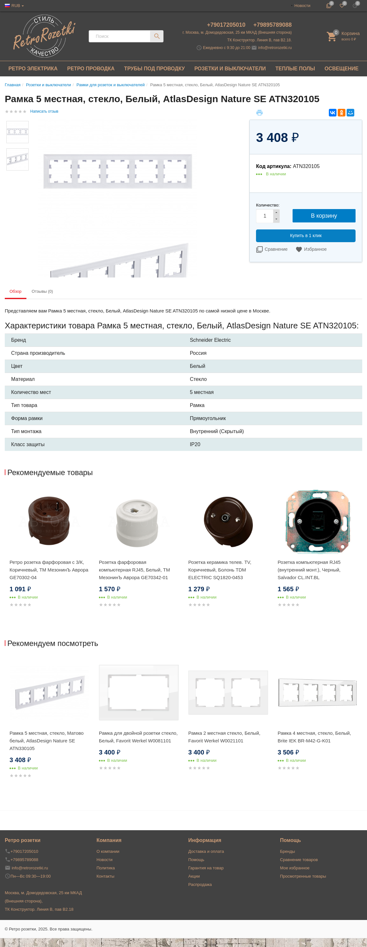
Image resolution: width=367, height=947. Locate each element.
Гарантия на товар (206, 868)
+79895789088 (272, 25)
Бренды (287, 851)
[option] (49, 555)
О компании (108, 851)
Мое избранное (295, 868)
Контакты (105, 876)
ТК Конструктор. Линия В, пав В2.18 (39, 909)
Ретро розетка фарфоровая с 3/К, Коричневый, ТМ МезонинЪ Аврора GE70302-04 (49, 569)
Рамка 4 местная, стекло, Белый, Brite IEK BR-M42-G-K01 (314, 736)
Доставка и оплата (206, 851)
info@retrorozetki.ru (275, 48)
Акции (194, 876)
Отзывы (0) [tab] (42, 291)
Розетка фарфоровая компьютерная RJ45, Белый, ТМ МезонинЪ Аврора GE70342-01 (134, 569)
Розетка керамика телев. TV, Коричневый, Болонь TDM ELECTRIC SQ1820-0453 (219, 569)
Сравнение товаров (299, 859)
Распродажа (200, 884)
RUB (15, 5)
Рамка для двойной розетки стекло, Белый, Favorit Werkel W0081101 (138, 736)
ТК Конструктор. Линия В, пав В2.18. (259, 40)
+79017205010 (227, 25)
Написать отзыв (44, 111)
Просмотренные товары (303, 876)
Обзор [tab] (16, 291)
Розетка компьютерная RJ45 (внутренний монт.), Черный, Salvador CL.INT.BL (309, 569)
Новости (302, 5)
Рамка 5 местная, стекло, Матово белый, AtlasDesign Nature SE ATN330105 (47, 740)
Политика (106, 868)
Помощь (196, 859)
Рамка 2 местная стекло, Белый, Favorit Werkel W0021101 (224, 736)
